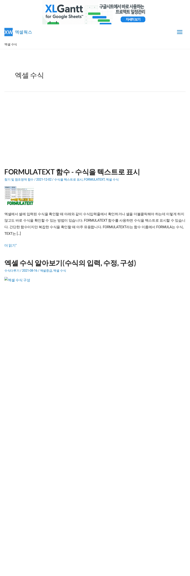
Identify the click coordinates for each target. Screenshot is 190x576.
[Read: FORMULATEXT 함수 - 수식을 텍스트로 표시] (20, 195)
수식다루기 (12, 271)
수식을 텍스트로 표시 (68, 179)
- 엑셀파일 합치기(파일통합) (40, 422)
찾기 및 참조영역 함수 (19, 179)
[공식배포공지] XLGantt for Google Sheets (40, 478)
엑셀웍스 (24, 31)
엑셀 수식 (112, 179)
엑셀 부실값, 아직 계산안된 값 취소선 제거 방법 (44, 466)
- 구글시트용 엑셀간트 (47, 400)
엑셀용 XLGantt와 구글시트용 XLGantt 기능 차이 (45, 472)
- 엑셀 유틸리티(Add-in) (40, 411)
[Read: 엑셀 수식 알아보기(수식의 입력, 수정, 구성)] (20, 286)
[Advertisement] (95, 132)
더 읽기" (10, 245)
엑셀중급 (46, 271)
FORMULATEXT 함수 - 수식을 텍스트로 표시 (72, 171)
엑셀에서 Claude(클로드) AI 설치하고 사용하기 (44, 461)
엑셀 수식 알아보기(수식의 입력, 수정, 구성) (70, 262)
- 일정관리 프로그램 (34, 405)
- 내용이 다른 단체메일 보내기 (44, 417)
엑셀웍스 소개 (95, 570)
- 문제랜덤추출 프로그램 (37, 428)
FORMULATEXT (94, 179)
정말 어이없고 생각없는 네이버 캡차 (37, 455)
